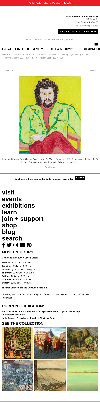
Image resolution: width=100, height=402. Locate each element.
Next (93, 70)
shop (9, 225)
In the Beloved (28, 318)
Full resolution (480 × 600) (50, 58)
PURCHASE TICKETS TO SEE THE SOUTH (78, 31)
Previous (9, 70)
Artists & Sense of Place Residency (41, 311)
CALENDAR (57, 40)
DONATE (39, 40)
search (12, 238)
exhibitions (18, 205)
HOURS (94, 26)
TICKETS (30, 40)
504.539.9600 (82, 26)
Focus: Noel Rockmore (13, 315)
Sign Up (80, 178)
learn (9, 212)
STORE (47, 40)
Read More (50, 167)
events (12, 199)
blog (8, 231)
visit (8, 192)
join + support (23, 218)
